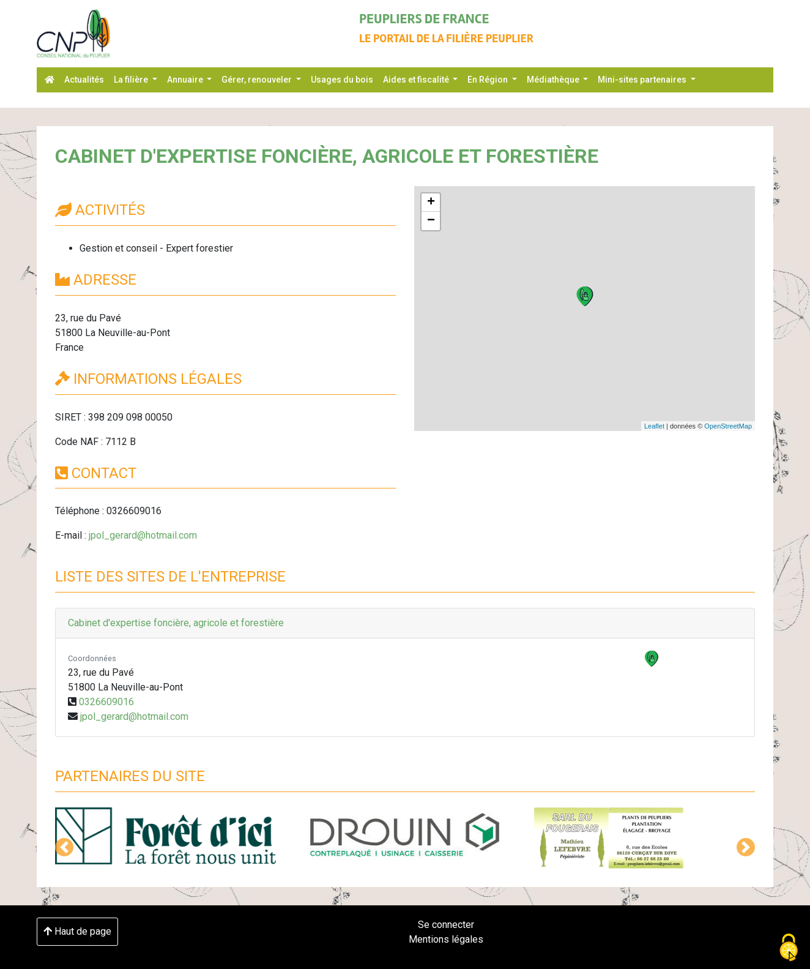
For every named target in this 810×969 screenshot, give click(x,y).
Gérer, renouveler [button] (257, 79)
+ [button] (431, 202)
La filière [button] (132, 79)
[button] (64, 847)
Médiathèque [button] (554, 79)
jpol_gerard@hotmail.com (143, 535)
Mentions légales (446, 939)
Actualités (84, 79)
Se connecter (446, 924)
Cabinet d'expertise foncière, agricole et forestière (176, 623)
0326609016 (106, 702)
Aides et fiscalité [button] (417, 79)
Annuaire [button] (186, 79)
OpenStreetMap (728, 426)
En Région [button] (488, 79)
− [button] (431, 221)
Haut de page (77, 931)
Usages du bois (342, 79)
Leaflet (654, 426)
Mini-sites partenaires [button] (643, 79)
